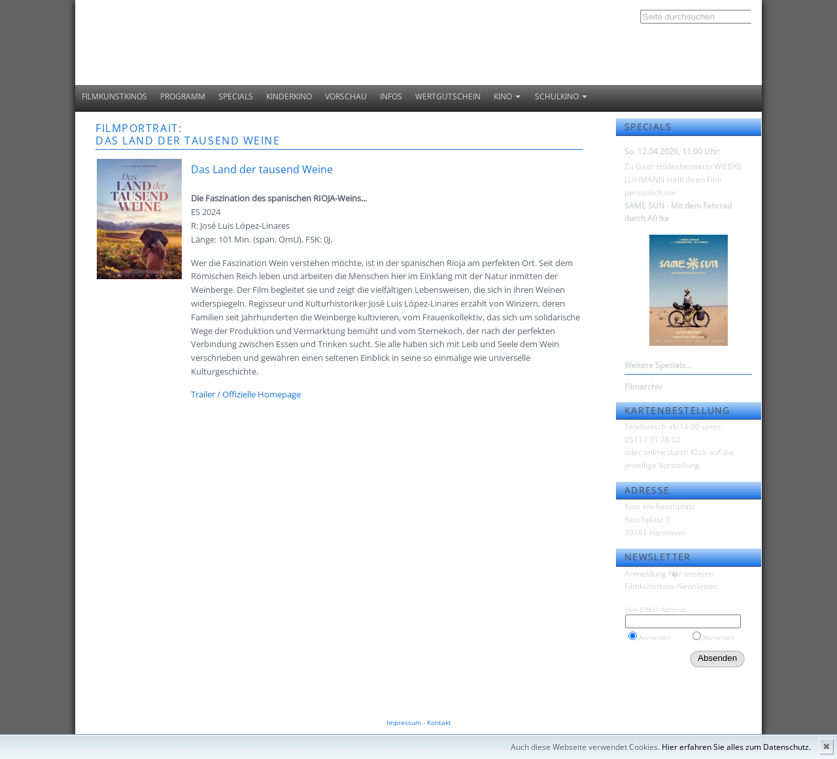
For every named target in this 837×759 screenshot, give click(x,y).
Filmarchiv (643, 386)
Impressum (403, 722)
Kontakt (439, 722)
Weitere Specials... (657, 365)
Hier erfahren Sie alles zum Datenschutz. (736, 746)
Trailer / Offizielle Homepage (246, 394)
